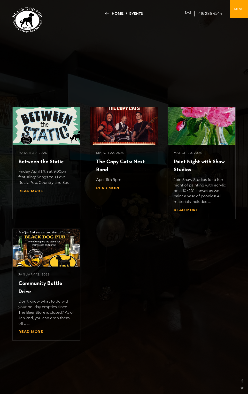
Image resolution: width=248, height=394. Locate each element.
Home (118, 13)
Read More (30, 191)
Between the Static (41, 161)
